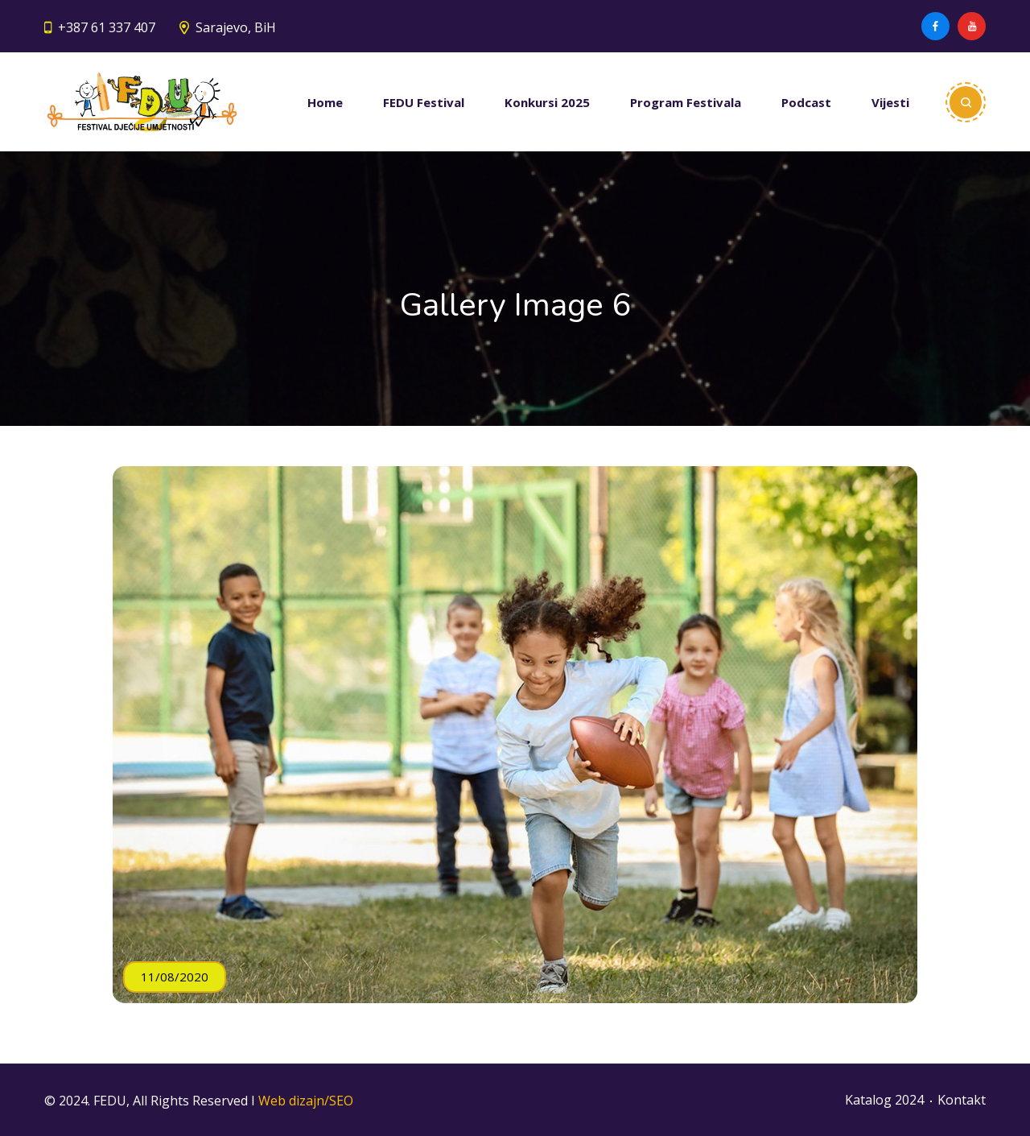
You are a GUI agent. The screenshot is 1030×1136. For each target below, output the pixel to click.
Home (325, 102)
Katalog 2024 (884, 1100)
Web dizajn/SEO (305, 1100)
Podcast (806, 102)
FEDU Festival (423, 102)
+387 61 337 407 (106, 27)
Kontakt (961, 1100)
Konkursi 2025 (547, 102)
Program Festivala (685, 102)
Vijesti (890, 102)
